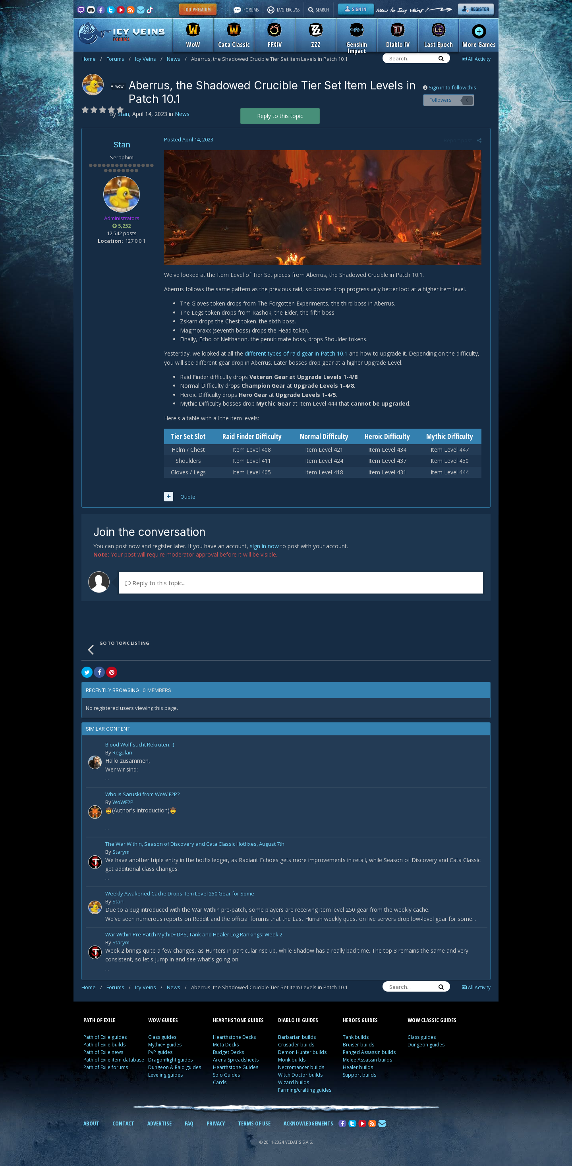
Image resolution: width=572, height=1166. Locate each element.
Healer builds (358, 1069)
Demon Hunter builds (302, 1054)
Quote (185, 498)
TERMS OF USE (254, 1125)
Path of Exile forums (105, 1069)
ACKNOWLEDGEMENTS (308, 1125)
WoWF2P (122, 804)
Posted (186, 139)
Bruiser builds (358, 1046)
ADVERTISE (159, 1125)
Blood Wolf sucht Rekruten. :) (139, 747)
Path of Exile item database (113, 1061)
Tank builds (356, 1039)
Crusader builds (296, 1046)
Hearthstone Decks (234, 1039)
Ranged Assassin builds (369, 1054)
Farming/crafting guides (304, 1092)
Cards (219, 1084)
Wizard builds (293, 1084)
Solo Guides (226, 1076)
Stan (121, 144)
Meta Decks (226, 1046)
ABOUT (91, 1125)
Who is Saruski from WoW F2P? (142, 797)
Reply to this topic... (155, 585)
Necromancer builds (301, 1069)
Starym (120, 853)
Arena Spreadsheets (236, 1061)
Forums (118, 58)
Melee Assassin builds (367, 1061)
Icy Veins (148, 58)
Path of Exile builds (104, 1046)
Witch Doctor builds (300, 1076)
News (177, 58)
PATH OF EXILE (99, 1022)
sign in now (264, 548)
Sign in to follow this (452, 87)
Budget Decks (228, 1054)
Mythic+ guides (165, 1046)
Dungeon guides (426, 1046)
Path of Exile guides (105, 1039)
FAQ (189, 1125)
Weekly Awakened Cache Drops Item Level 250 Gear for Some (179, 896)
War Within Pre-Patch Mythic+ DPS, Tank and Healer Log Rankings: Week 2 (193, 937)
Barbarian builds (297, 1039)
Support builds (359, 1076)
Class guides (162, 1039)
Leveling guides (165, 1076)
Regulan (122, 754)
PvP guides (160, 1054)
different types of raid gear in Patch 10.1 (293, 355)
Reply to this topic (280, 116)
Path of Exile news (103, 1054)
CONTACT (123, 1125)
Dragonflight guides (170, 1061)
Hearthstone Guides (235, 1069)
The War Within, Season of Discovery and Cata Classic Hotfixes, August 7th (194, 846)
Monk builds (291, 1061)
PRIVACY (216, 1125)
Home (91, 58)
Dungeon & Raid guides (174, 1069)
